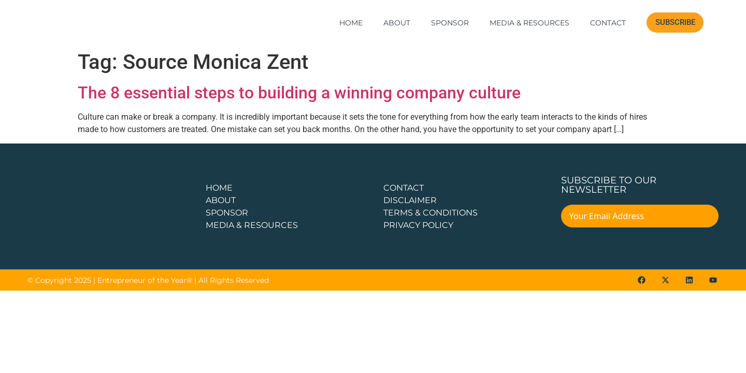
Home (351, 22)
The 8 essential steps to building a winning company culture (299, 93)
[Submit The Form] (703, 217)
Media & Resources (529, 22)
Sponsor (450, 22)
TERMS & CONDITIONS (430, 213)
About (396, 22)
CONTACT (403, 188)
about (221, 200)
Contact (608, 22)
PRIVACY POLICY (418, 225)
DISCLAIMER (410, 200)
